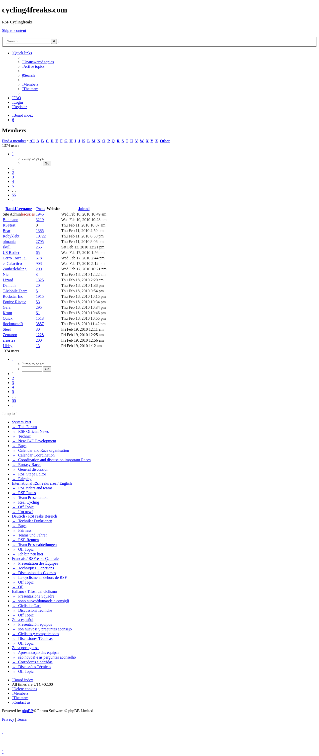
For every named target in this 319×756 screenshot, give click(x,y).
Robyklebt (11, 236)
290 (39, 269)
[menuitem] (38, 62)
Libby (7, 346)
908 (39, 263)
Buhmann (10, 220)
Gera (6, 307)
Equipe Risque (14, 302)
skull (6, 247)
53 (38, 302)
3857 (40, 324)
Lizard (8, 280)
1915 (40, 296)
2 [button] (13, 172)
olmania (9, 241)
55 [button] (14, 195)
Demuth (9, 285)
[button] (12, 154)
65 (38, 252)
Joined (83, 209)
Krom (7, 313)
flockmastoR (13, 324)
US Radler (11, 252)
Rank (10, 209)
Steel (7, 329)
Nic (5, 274)
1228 (40, 335)
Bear (6, 230)
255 (39, 247)
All (31, 141)
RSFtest (9, 225)
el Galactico (12, 263)
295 (39, 307)
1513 (40, 318)
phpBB (27, 711)
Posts (40, 209)
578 (39, 258)
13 (38, 346)
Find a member (14, 141)
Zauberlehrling (14, 269)
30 (38, 329)
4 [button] (13, 181)
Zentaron (10, 335)
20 (38, 285)
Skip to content (14, 30)
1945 (40, 214)
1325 (40, 280)
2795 (40, 241)
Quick (7, 318)
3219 (40, 220)
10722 (41, 236)
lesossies (28, 214)
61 (38, 313)
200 (39, 340)
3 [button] (13, 177)
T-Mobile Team (15, 291)
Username (23, 209)
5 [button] (13, 186)
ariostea (9, 340)
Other (165, 141)
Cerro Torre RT (15, 258)
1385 (40, 230)
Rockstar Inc (13, 296)
